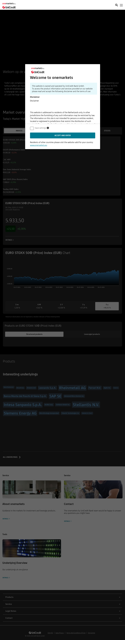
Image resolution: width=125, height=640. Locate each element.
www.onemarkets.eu (38, 145)
